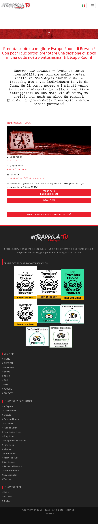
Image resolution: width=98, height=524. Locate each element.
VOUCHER (7, 389)
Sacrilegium (8, 462)
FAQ (5, 380)
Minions (6, 449)
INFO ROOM (49, 200)
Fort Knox (7, 423)
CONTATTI (7, 393)
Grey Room (8, 436)
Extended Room (10, 419)
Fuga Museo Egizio (11, 432)
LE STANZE (8, 367)
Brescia (6, 501)
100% (6, 371)
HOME (6, 359)
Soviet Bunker (9, 475)
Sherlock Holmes (11, 470)
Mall (5, 384)
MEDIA (6, 376)
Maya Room (8, 445)
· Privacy (49, 513)
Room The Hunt (10, 457)
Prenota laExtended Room (49, 192)
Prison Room (8, 453)
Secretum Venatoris (12, 466)
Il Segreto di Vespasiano (14, 440)
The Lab (6, 479)
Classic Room (9, 410)
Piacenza (7, 496)
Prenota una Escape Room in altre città (49, 214)
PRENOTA (7, 363)
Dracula (6, 415)
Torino (5, 492)
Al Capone (7, 406)
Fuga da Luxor (9, 427)
